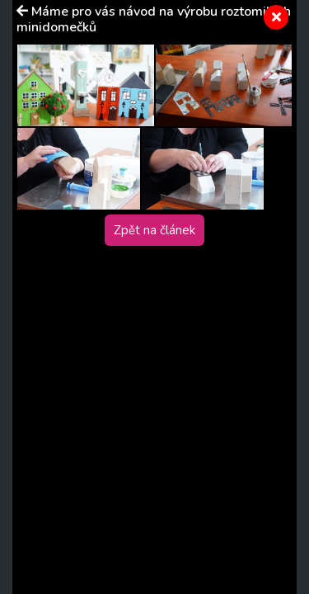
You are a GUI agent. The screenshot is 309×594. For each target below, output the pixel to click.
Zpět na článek (154, 230)
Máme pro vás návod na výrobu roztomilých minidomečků (153, 19)
